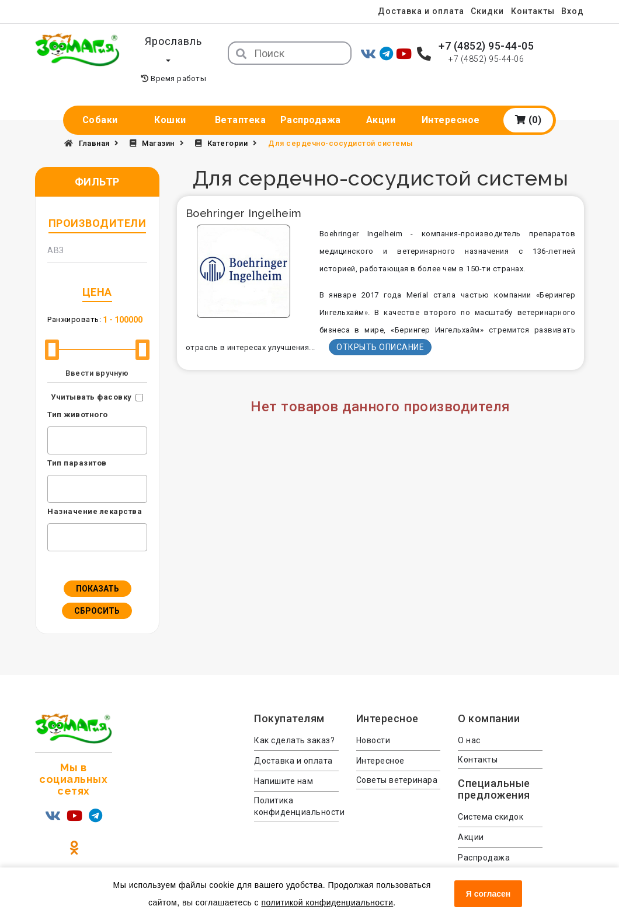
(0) (528, 101)
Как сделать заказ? (294, 721)
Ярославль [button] (173, 41)
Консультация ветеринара (487, 863)
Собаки (100, 101)
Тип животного (77, 395)
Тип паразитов (77, 444)
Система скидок (490, 798)
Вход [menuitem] (572, 11)
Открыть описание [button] (380, 328)
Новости (373, 721)
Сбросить (97, 592)
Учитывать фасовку (91, 378)
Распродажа (310, 101)
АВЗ (55, 231)
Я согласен (488, 893)
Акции (381, 101)
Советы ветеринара (397, 761)
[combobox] (97, 422)
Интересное (451, 101)
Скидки (482, 11)
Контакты (530, 11)
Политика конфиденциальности (296, 787)
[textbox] (54, 420)
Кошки (170, 101)
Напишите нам (283, 762)
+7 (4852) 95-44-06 (486, 59)
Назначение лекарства (94, 492)
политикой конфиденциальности (327, 902)
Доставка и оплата (414, 11)
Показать (97, 570)
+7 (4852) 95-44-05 (486, 46)
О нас (469, 721)
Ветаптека (240, 101)
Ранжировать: (74, 300)
